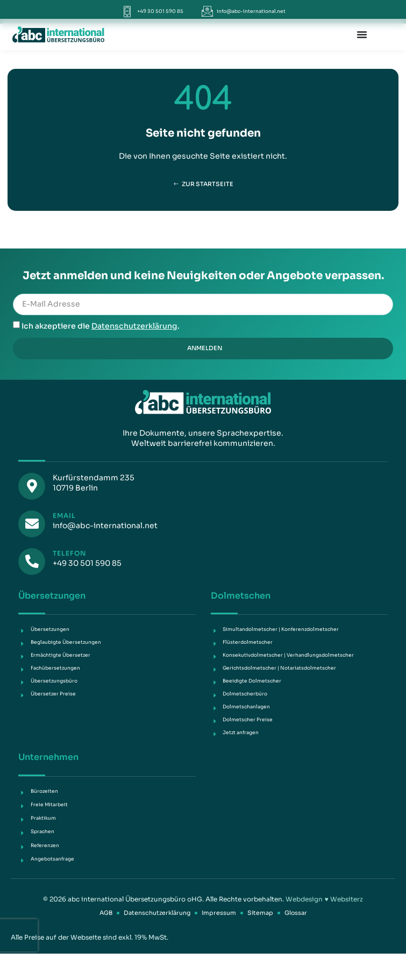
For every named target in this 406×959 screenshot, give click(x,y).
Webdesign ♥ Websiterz (324, 899)
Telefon (69, 553)
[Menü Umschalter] (362, 34)
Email (64, 516)
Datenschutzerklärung (134, 326)
